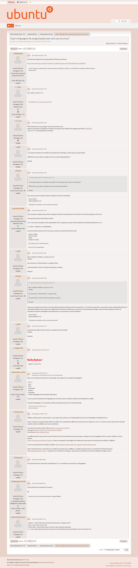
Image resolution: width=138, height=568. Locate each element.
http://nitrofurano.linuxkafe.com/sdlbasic (49, 430)
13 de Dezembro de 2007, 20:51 (39, 373)
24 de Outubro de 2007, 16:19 (39, 210)
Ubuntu (41, 562)
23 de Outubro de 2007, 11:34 (39, 55)
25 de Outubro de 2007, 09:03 (39, 278)
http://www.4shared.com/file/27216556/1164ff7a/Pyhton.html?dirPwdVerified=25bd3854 (56, 63)
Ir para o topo (14, 541)
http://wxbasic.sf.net (89, 444)
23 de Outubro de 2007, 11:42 (39, 89)
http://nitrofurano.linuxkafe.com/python (40, 440)
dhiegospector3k (18, 481)
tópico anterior (111, 43)
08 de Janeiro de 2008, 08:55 (39, 459)
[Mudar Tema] (30, 2)
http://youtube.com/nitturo (61, 428)
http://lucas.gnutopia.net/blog (42, 102)
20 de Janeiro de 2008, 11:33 (39, 519)
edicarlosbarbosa (18, 517)
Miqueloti (19, 458)
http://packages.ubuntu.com (37, 451)
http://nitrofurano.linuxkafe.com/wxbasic (69, 444)
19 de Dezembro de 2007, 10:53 (39, 413)
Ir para (101, 549)
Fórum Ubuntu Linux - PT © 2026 (120, 563)
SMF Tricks (25, 560)
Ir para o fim (14, 48)
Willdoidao (18, 53)
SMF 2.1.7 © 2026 (12, 565)
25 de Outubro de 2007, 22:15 (39, 326)
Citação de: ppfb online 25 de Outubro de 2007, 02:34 (42, 283)
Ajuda (107, 565)
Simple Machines (24, 565)
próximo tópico (122, 43)
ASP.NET (88, 128)
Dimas (18, 171)
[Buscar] (119, 21)
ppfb (19, 147)
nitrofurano (18, 412)
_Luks (19, 87)
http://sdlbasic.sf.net (42, 432)
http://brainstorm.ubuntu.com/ (37, 406)
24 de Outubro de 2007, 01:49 (39, 172)
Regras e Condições (115, 565)
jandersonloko (18, 208)
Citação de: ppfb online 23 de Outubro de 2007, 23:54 (42, 177)
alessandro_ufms (18, 372)
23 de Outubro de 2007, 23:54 (39, 149)
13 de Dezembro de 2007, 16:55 (41, 349)
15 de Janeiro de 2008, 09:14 (39, 483)
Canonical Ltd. (49, 562)
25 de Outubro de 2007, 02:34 (39, 253)
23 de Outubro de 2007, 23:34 (39, 122)
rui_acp (19, 121)
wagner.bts (18, 348)
